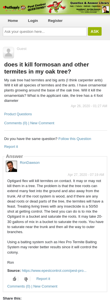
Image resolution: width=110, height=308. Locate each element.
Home (13, 21)
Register (55, 21)
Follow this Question (74, 139)
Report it (11, 146)
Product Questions (18, 114)
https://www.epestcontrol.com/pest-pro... (54, 270)
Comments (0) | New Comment (29, 123)
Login (33, 21)
